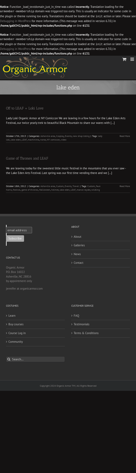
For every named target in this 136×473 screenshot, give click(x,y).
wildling (95, 188)
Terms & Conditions (86, 332)
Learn (11, 315)
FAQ (76, 315)
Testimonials (81, 323)
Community (15, 341)
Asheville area (47, 135)
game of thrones (29, 188)
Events (68, 135)
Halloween (44, 188)
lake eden (16, 138)
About (77, 236)
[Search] (9, 358)
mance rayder (83, 188)
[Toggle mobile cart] (124, 58)
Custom (60, 185)
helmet (55, 188)
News (77, 253)
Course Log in (17, 332)
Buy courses (15, 323)
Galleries (79, 244)
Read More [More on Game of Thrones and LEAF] (125, 185)
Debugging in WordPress (15, 20)
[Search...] (35, 358)
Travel (76, 185)
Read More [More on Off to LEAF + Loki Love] (125, 135)
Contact (78, 262)
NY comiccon (53, 138)
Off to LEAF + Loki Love (24, 107)
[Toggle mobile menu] (132, 58)
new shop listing (81, 135)
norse (43, 138)
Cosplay (60, 135)
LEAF (24, 138)
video (63, 138)
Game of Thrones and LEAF (27, 157)
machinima (33, 138)
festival (16, 188)
